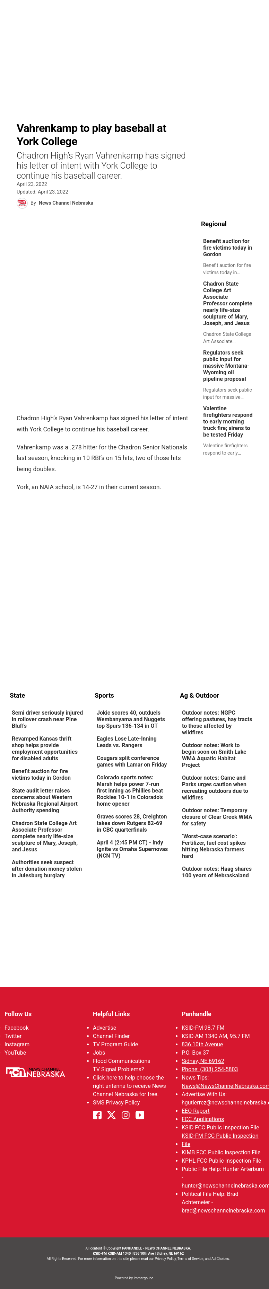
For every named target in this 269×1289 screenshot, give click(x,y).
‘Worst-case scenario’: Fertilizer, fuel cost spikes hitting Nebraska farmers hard (214, 846)
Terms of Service (190, 1259)
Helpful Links (111, 1014)
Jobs (99, 1052)
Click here (105, 1077)
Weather (187, 59)
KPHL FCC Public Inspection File (221, 1160)
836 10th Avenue (202, 1044)
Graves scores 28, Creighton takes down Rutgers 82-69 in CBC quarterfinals (132, 823)
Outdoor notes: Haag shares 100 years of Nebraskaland (217, 872)
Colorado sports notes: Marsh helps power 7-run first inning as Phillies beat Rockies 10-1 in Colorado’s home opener (130, 790)
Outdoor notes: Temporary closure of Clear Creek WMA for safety (217, 817)
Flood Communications (121, 1061)
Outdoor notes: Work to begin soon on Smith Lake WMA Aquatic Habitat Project (214, 755)
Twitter (13, 1036)
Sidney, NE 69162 (203, 1061)
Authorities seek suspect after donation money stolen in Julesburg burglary (47, 869)
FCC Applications (203, 1119)
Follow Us (18, 1014)
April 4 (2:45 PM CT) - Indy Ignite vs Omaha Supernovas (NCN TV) (132, 849)
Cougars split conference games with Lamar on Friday (132, 761)
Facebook (16, 1027)
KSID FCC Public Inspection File (220, 1127)
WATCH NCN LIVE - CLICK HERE (134, 10)
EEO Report (196, 1111)
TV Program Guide (115, 1044)
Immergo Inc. (143, 1278)
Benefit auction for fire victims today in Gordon (227, 248)
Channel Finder (111, 1036)
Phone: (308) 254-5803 (210, 1069)
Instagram (17, 1044)
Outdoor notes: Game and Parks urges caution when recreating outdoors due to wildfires (215, 788)
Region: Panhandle (36, 63)
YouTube (15, 1052)
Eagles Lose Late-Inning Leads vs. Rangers (127, 742)
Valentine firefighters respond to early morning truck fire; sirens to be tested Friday (228, 421)
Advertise (104, 1027)
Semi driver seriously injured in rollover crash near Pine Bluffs (47, 719)
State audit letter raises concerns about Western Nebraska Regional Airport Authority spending (45, 800)
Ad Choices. (220, 1259)
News (158, 59)
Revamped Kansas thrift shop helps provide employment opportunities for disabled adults (45, 748)
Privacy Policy (165, 1259)
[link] (230, 257)
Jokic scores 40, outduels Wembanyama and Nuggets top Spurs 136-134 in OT (131, 719)
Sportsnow (223, 59)
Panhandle (196, 1014)
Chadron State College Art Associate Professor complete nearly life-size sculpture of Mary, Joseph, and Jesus (227, 303)
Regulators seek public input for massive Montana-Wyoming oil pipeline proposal (226, 365)
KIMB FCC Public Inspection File (221, 1152)
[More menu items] (251, 59)
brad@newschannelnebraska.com (223, 1210)
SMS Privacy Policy (116, 1102)
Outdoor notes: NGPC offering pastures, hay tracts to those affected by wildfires (217, 722)
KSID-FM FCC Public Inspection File (220, 1140)
